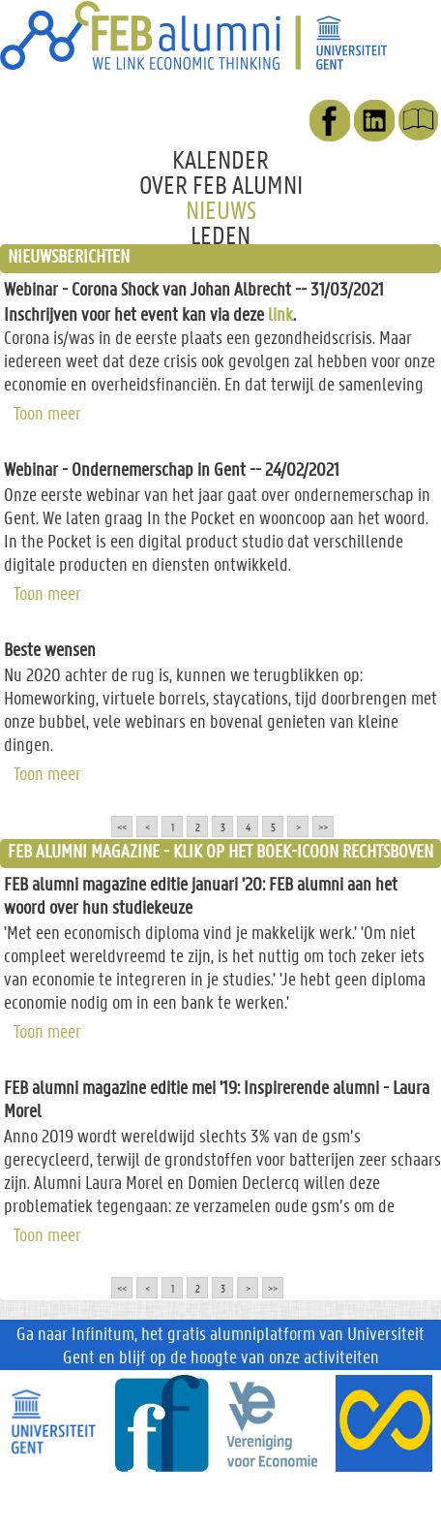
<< (122, 826)
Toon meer (47, 411)
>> (323, 826)
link (280, 314)
